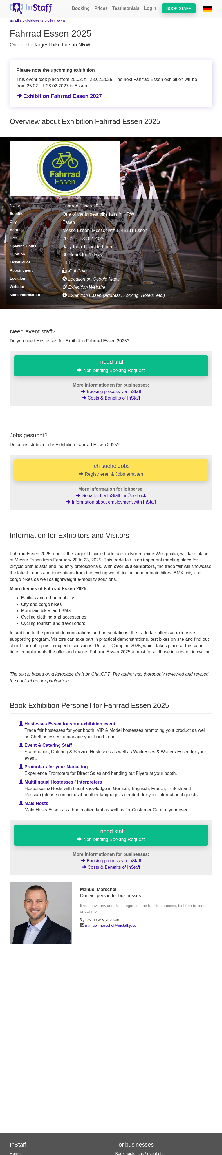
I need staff (111, 366)
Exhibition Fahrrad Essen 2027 (59, 96)
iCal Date (74, 271)
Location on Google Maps (91, 279)
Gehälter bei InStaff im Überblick (111, 495)
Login (150, 8)
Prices (101, 8)
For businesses (134, 1145)
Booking (81, 8)
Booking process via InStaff (111, 391)
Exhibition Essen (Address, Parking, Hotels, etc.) (113, 295)
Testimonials (126, 8)
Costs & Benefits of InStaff (111, 398)
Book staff (178, 8)
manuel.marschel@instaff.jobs (110, 925)
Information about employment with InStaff (111, 502)
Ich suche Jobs (111, 470)
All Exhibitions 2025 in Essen (37, 21)
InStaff (18, 1145)
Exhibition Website (83, 287)
